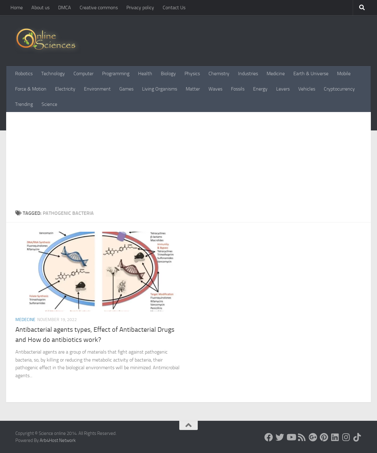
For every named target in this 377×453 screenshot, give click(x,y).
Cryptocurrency (339, 89)
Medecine (25, 319)
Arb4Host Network (58, 440)
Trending (24, 104)
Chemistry (218, 73)
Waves (215, 89)
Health (145, 73)
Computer (83, 73)
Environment (97, 89)
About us (40, 7)
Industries (248, 73)
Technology (53, 73)
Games (126, 89)
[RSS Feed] (302, 437)
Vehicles (306, 89)
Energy (260, 89)
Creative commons (99, 7)
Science (49, 104)
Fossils (237, 89)
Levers (283, 89)
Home (16, 7)
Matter (193, 89)
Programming (115, 73)
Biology (168, 73)
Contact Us (174, 7)
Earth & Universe (310, 73)
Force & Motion (30, 89)
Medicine (276, 73)
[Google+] (313, 437)
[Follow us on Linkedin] (335, 437)
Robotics (24, 73)
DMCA (64, 7)
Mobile (344, 73)
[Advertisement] (188, 158)
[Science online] (268, 437)
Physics (192, 73)
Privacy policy (140, 7)
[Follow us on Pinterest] (324, 437)
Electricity (65, 89)
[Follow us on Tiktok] (357, 437)
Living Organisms (159, 89)
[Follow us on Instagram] (346, 437)
